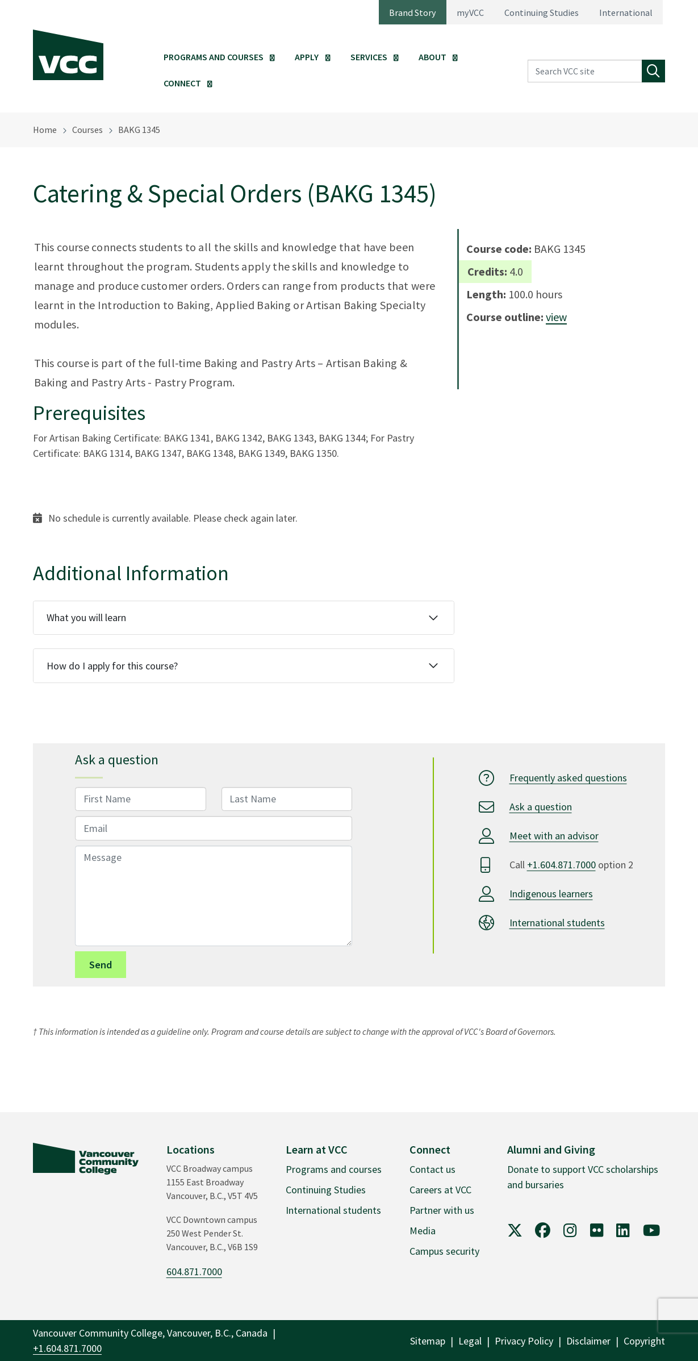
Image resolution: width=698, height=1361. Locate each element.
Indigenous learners (551, 893)
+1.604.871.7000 (561, 864)
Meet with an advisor (554, 835)
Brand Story (412, 12)
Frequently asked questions (568, 777)
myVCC (470, 12)
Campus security (444, 1251)
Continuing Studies (541, 12)
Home (45, 129)
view (556, 317)
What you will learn (86, 617)
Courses (87, 129)
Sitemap (427, 1340)
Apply (307, 57)
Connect (182, 83)
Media (422, 1230)
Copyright (644, 1340)
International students (557, 922)
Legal (470, 1340)
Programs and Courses (214, 57)
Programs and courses (334, 1169)
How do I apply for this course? (112, 665)
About (432, 57)
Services (368, 57)
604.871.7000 (194, 1271)
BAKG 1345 (139, 129)
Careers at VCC (440, 1189)
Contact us (432, 1169)
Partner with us (441, 1210)
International (626, 12)
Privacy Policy (524, 1340)
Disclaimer (588, 1340)
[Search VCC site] (585, 71)
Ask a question (540, 806)
